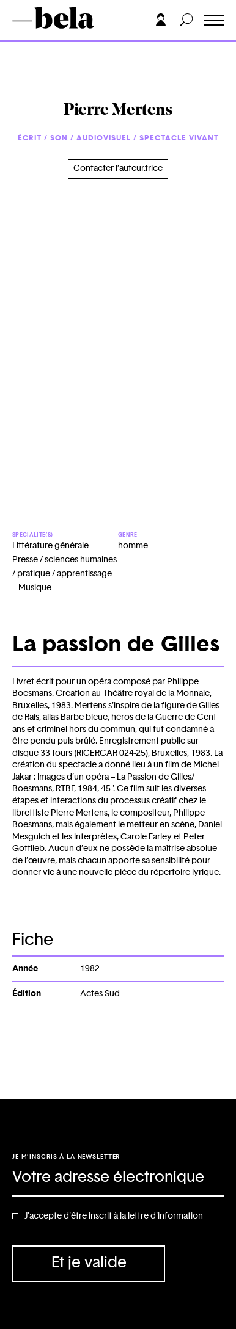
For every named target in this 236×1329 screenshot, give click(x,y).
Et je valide (89, 1262)
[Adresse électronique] (118, 1178)
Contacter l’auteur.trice (118, 168)
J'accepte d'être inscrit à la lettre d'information (113, 1216)
